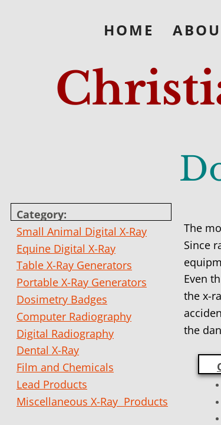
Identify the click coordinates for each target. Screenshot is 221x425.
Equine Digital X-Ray (66, 248)
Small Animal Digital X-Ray (82, 231)
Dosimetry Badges (62, 299)
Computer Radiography (74, 316)
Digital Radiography (65, 333)
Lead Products (52, 384)
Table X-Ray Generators (74, 265)
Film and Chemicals (65, 367)
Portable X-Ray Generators (82, 282)
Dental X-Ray (48, 350)
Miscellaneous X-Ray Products (92, 401)
